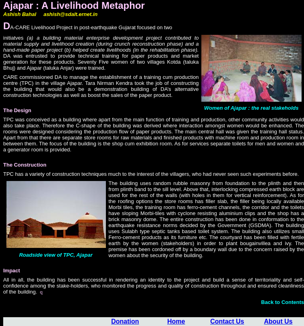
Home (176, 321)
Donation (125, 321)
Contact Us (227, 321)
